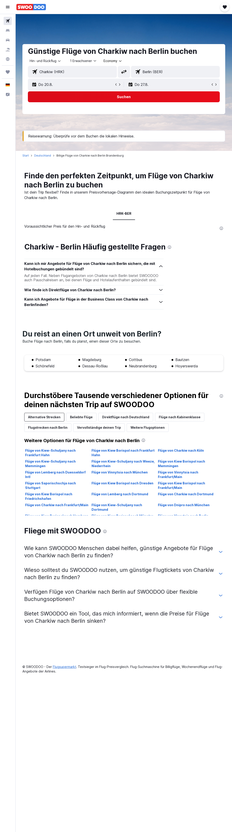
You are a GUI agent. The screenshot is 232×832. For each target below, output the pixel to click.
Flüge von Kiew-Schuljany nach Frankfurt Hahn (50, 452)
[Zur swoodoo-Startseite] (31, 7)
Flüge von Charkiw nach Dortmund (185, 494)
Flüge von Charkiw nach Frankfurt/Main (56, 505)
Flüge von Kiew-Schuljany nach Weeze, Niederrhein (123, 463)
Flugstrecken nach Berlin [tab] (48, 427)
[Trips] (8, 72)
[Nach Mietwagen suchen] (8, 40)
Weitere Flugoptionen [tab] (147, 427)
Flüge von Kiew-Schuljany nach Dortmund (117, 507)
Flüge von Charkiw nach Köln (181, 450)
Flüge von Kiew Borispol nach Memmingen (181, 463)
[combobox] (113, 61)
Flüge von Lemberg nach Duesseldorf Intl (55, 474)
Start (25, 155)
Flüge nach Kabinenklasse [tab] (180, 417)
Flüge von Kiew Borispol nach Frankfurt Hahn (123, 452)
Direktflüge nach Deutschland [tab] (125, 417)
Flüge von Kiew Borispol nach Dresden (122, 483)
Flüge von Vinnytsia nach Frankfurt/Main (178, 474)
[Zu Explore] (8, 59)
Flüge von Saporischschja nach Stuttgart (50, 485)
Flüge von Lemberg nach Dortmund (120, 494)
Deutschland (42, 155)
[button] (8, 7)
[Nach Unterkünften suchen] (8, 30)
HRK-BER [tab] (123, 213)
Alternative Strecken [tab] (44, 417)
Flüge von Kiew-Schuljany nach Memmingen (50, 463)
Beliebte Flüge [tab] (81, 417)
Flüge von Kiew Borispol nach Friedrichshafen (48, 496)
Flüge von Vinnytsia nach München (120, 472)
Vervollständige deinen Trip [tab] (99, 427)
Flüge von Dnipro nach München (184, 505)
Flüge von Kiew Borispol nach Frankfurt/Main (181, 485)
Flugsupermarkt (64, 667)
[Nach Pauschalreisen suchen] (8, 49)
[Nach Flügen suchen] (8, 20)
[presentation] (221, 228)
